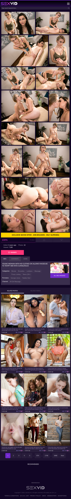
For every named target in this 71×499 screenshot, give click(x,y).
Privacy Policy (35, 495)
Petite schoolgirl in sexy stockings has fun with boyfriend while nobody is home (35, 408)
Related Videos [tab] (36, 291)
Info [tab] (4, 259)
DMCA (44, 495)
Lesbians (29, 271)
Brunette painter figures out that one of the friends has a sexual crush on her (12, 408)
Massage (38, 271)
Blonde (13, 271)
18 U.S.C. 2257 (24, 495)
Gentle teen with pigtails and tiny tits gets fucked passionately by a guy (12, 448)
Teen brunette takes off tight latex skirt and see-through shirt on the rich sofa (12, 329)
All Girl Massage (15, 281)
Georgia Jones (15, 278)
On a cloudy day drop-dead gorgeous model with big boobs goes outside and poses (34, 369)
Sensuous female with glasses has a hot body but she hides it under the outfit (35, 448)
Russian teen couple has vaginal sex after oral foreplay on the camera (58, 329)
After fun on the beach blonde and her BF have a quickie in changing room (12, 369)
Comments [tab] (15, 259)
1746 (46, 455)
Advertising (62, 495)
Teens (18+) (26, 274)
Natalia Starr (26, 278)
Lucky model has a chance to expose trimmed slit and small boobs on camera (57, 369)
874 (37, 455)
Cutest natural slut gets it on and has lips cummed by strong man (58, 408)
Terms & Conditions (12, 495)
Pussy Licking (16, 274)
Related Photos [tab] (12, 291)
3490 (55, 455)
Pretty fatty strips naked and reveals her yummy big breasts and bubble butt (57, 448)
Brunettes (21, 271)
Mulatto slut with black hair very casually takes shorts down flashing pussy (35, 329)
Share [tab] (25, 259)
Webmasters (51, 495)
